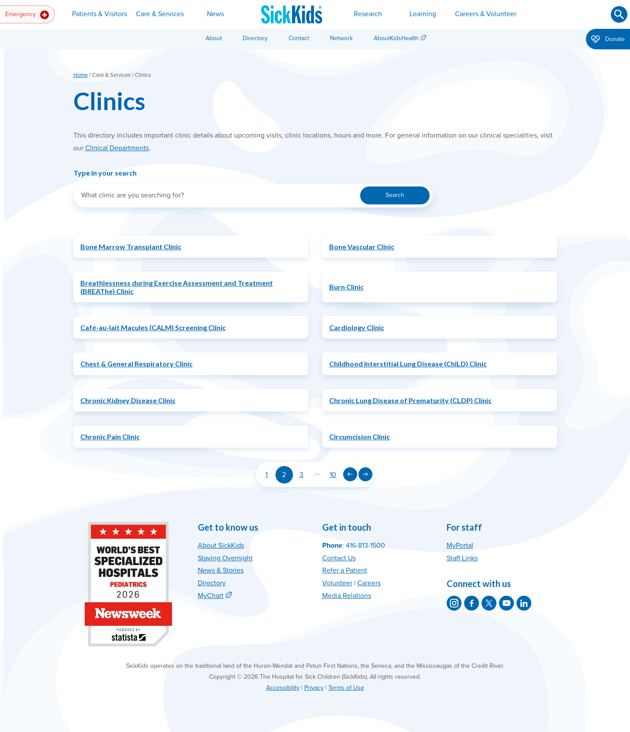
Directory (255, 38)
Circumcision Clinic (359, 436)
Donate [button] (608, 39)
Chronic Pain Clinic (110, 436)
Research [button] (368, 14)
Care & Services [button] (160, 14)
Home (80, 75)
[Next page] (365, 474)
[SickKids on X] (489, 603)
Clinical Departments (117, 148)
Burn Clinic (346, 287)
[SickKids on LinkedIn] (523, 603)
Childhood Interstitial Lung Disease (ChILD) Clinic (408, 363)
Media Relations (346, 595)
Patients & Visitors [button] (99, 14)
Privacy (314, 687)
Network (341, 38)
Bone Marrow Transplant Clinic (130, 246)
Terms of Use (346, 687)
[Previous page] (350, 474)
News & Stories (221, 570)
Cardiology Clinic (356, 327)
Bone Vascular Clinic (361, 246)
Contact (299, 38)
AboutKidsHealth (396, 38)
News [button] (215, 14)
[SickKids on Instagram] (454, 603)
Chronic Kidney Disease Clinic (128, 400)
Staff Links (462, 558)
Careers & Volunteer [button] (485, 14)
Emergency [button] (27, 14)
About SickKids (221, 545)
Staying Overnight (225, 558)
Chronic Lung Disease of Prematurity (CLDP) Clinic (410, 400)
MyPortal (460, 545)
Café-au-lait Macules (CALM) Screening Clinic (153, 327)
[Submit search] (619, 14)
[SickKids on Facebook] (471, 603)
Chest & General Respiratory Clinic (136, 363)
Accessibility (283, 687)
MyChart (211, 595)
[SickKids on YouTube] (506, 603)
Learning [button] (423, 14)
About (214, 38)
